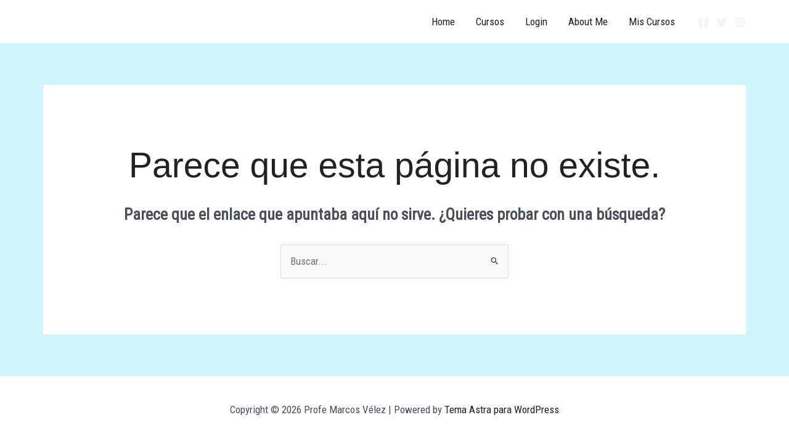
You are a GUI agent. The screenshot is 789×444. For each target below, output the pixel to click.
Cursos (490, 21)
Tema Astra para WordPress (501, 409)
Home (443, 21)
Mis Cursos (652, 21)
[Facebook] (703, 22)
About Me (588, 21)
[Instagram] (740, 22)
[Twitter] (721, 22)
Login (536, 21)
